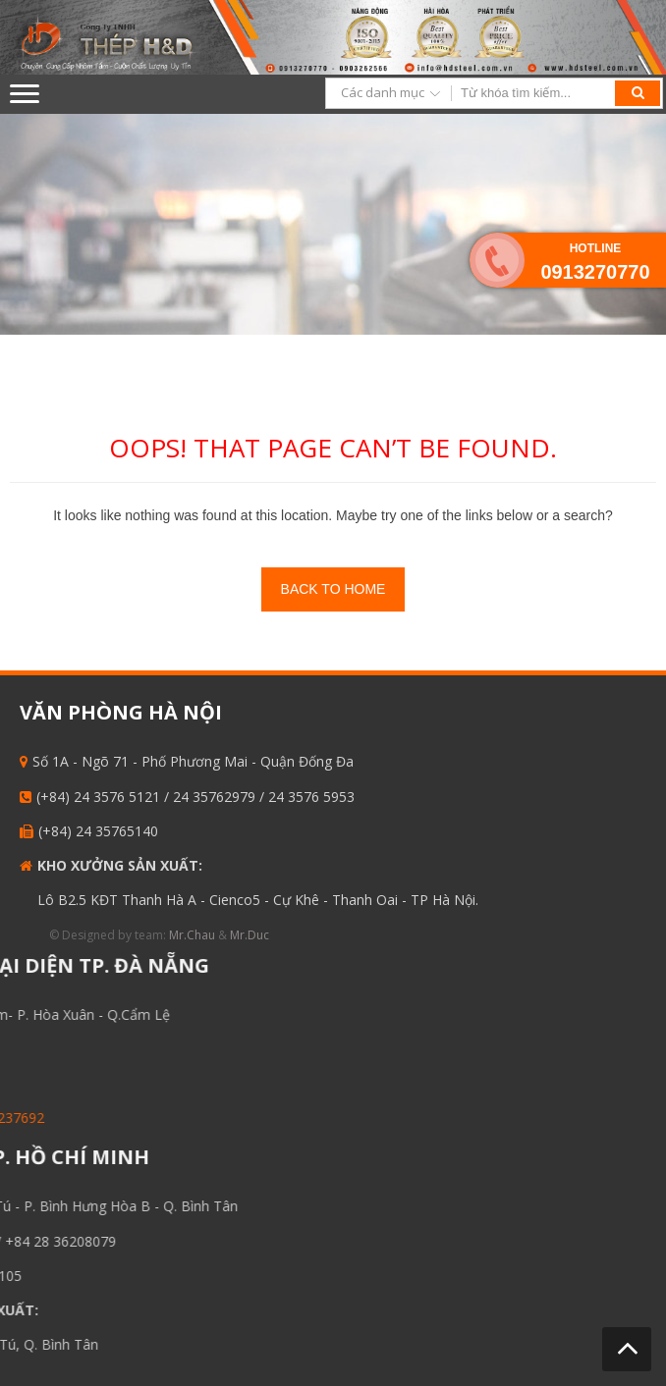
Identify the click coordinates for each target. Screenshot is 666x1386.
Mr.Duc (239, 935)
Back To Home (333, 589)
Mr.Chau (182, 935)
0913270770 (594, 272)
